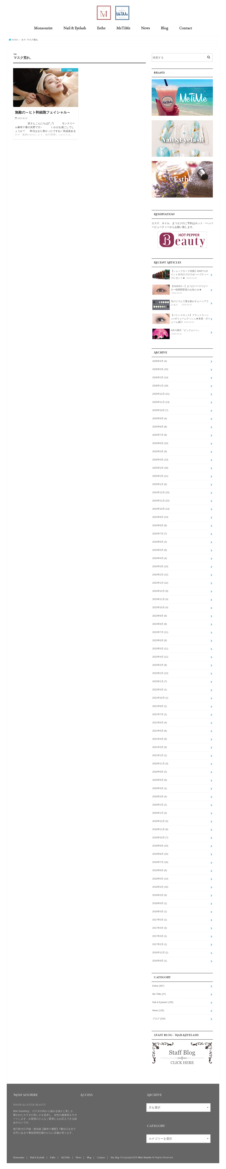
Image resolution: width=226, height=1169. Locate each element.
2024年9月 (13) (160, 517)
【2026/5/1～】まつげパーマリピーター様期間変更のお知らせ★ (180, 289)
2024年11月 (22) (161, 500)
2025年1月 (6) (159, 484)
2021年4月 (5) (159, 739)
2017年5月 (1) (159, 919)
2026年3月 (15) (160, 369)
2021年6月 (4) (159, 722)
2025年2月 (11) (160, 476)
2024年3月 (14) (160, 566)
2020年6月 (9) (159, 780)
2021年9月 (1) (159, 706)
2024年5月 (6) (159, 549)
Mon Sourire (144, 1157)
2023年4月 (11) (160, 656)
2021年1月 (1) (159, 755)
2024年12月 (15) (161, 492)
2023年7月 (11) (160, 632)
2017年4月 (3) (159, 927)
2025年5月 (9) (159, 451)
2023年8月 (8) (159, 623)
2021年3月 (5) (159, 747)
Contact (185, 27)
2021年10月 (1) (160, 697)
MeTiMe (123, 27)
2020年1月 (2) (159, 812)
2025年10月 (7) (160, 410)
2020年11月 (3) (160, 763)
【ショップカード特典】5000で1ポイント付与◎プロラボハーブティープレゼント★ (180, 274)
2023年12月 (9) (160, 591)
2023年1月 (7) (159, 681)
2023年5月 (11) (160, 648)
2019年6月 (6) (159, 870)
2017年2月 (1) (159, 944)
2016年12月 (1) (160, 952)
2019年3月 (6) (159, 895)
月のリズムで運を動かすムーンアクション (180, 303)
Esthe (101, 27)
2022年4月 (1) (159, 689)
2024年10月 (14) (161, 508)
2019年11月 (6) (160, 829)
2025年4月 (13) (160, 459)
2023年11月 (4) (160, 599)
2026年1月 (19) (160, 385)
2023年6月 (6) (159, 640)
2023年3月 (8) (159, 665)
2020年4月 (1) (159, 788)
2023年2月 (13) (160, 673)
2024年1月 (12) (160, 582)
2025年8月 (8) (159, 426)
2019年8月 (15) (160, 854)
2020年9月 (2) (159, 771)
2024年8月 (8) (159, 525)
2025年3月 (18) (160, 467)
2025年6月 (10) (160, 443)
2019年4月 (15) (160, 886)
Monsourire (43, 27)
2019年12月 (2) (160, 821)
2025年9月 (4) (159, 418)
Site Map (115, 1157)
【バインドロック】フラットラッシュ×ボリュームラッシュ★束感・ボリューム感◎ (181, 318)
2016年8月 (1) (159, 960)
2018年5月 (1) (159, 911)
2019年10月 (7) (160, 837)
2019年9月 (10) (160, 845)
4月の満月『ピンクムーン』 (176, 333)
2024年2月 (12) (160, 574)
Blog (164, 27)
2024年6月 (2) (159, 541)
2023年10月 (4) (160, 607)
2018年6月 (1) (159, 903)
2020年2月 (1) (159, 804)
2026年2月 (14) (160, 377)
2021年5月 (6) (159, 730)
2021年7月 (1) (159, 714)
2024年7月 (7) (159, 533)
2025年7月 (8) (159, 434)
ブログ (158, 1018)
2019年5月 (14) (160, 878)
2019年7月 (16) (160, 862)
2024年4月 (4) (159, 558)
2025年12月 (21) (161, 393)
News (145, 27)
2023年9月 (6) (159, 615)
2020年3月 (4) (159, 796)
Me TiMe (159, 993)
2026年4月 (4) (159, 360)
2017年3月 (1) (159, 936)
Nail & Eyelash (74, 27)
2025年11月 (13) (161, 402)
